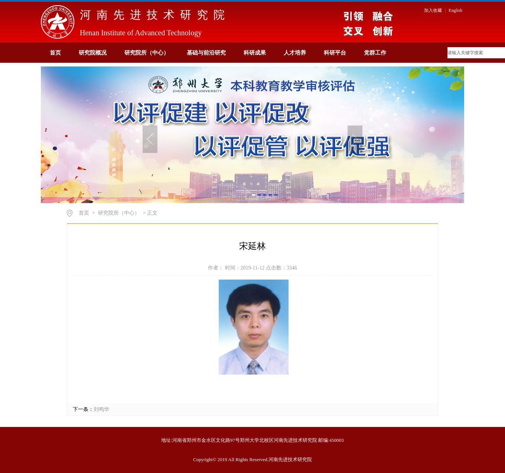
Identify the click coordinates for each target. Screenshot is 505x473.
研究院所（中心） (146, 52)
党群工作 (375, 52)
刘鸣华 (101, 409)
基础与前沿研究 (206, 52)
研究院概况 (93, 52)
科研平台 (335, 52)
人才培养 (295, 52)
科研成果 (255, 52)
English (455, 10)
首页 (55, 52)
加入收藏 (433, 10)
